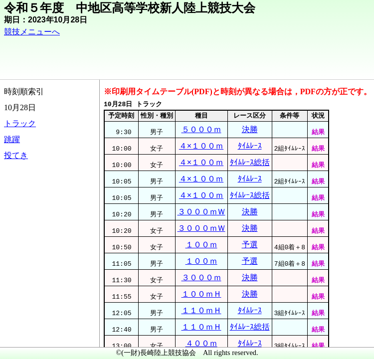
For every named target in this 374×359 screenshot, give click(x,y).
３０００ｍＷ (201, 211)
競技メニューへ (32, 31)
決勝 (250, 129)
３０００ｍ (201, 277)
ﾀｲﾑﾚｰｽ (250, 146)
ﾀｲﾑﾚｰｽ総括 (250, 162)
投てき (16, 155)
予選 (250, 244)
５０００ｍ (201, 129)
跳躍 (12, 139)
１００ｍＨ (201, 294)
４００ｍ (201, 343)
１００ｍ (201, 244)
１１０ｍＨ (201, 310)
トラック (20, 123)
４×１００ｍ (201, 146)
